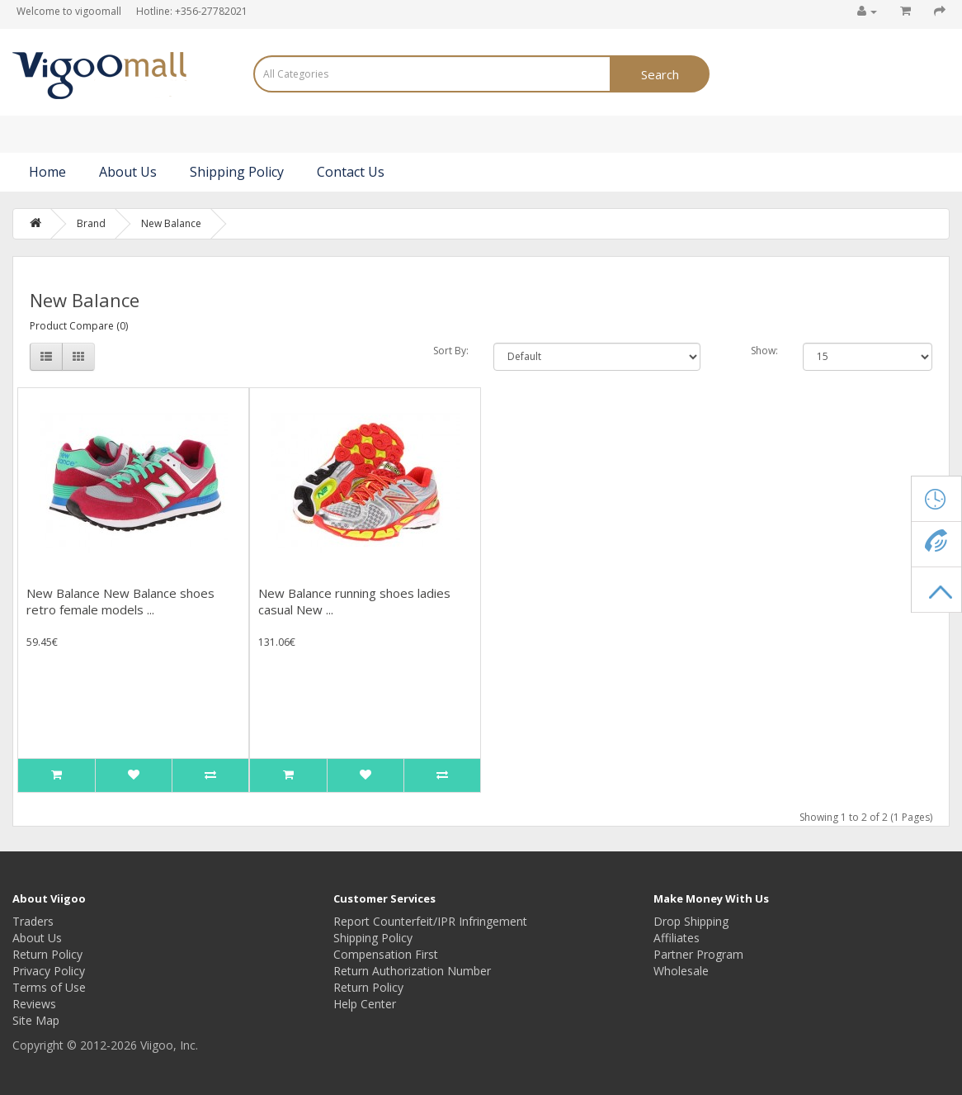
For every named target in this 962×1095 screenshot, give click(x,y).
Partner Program (698, 954)
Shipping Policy (237, 172)
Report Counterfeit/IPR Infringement (430, 921)
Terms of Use (49, 987)
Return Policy (47, 954)
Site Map (35, 1020)
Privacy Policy (48, 971)
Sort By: (451, 351)
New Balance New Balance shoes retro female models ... (120, 601)
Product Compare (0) (79, 326)
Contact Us (350, 172)
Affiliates (676, 938)
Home (47, 172)
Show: (764, 351)
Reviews (34, 1004)
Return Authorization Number (412, 971)
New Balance (171, 223)
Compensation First (385, 954)
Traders (33, 921)
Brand (91, 223)
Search (660, 74)
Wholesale (681, 971)
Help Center (364, 1004)
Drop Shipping (691, 921)
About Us (128, 172)
